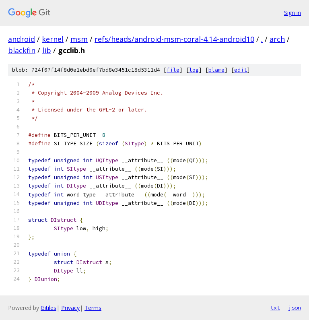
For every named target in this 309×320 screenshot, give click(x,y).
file (173, 69)
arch (277, 39)
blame (216, 69)
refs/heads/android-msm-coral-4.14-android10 (174, 39)
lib (46, 50)
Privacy (70, 308)
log (194, 69)
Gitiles (48, 308)
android (21, 39)
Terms (92, 308)
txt (275, 307)
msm (79, 39)
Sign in (292, 13)
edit (240, 69)
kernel (53, 39)
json (294, 307)
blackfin (21, 50)
